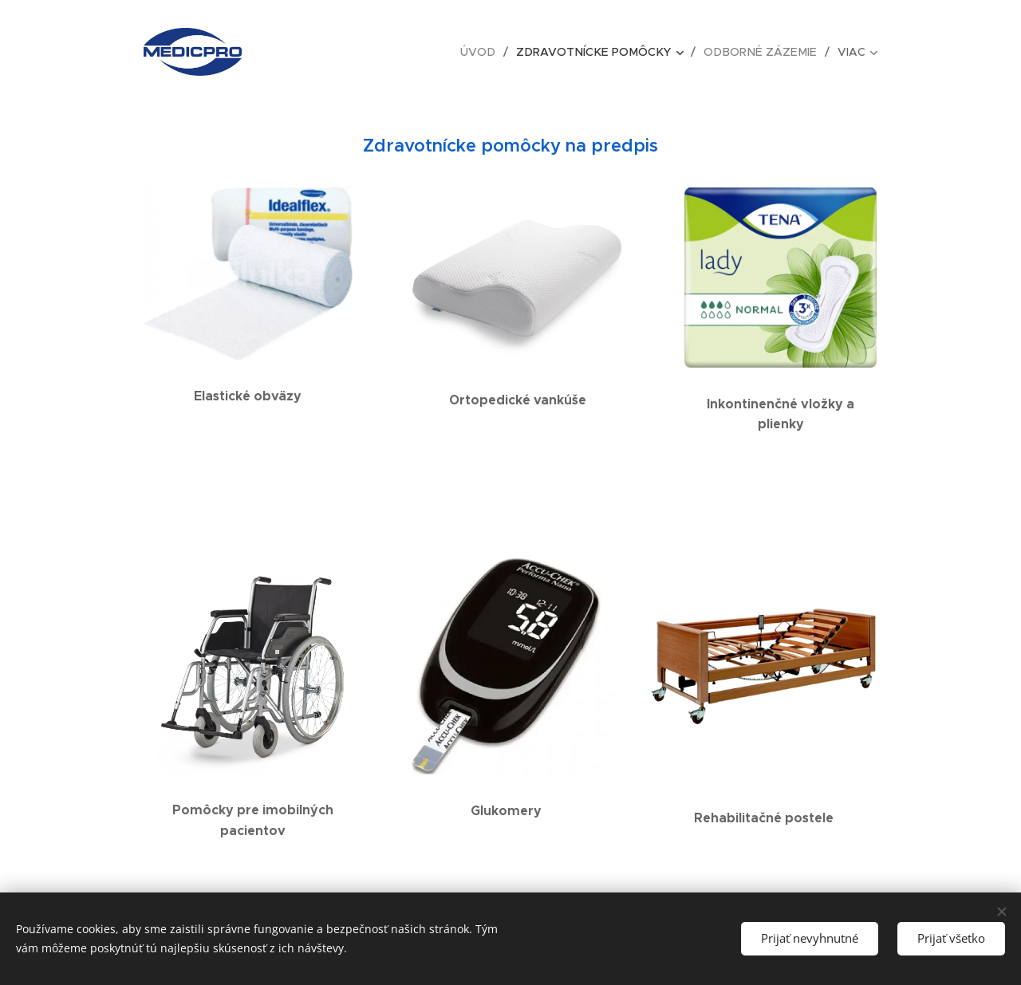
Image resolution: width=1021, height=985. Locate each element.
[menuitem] (326, 52)
